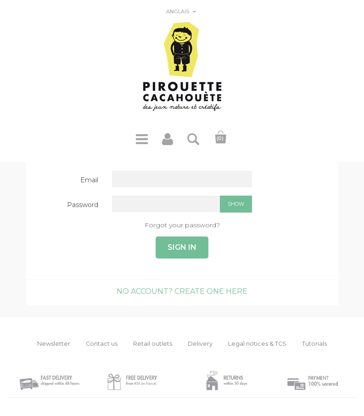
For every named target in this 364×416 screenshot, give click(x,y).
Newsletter (53, 343)
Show (236, 204)
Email (89, 180)
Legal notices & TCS (257, 343)
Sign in (182, 247)
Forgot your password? (182, 225)
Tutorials (314, 343)
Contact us (102, 343)
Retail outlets (152, 343)
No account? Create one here (182, 291)
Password (82, 205)
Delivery (200, 343)
